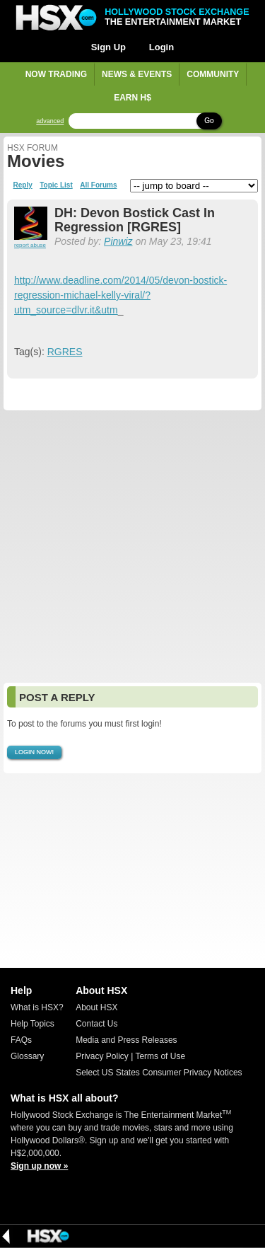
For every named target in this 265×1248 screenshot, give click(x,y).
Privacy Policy (102, 1056)
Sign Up (108, 47)
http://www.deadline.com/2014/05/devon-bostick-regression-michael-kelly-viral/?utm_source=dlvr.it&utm (120, 295)
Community (213, 74)
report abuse (30, 245)
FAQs (21, 1040)
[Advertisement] (132, 546)
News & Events (137, 74)
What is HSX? (37, 1007)
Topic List (56, 185)
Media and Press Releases (126, 1040)
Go (208, 121)
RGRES (65, 351)
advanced (50, 121)
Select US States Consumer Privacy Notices (159, 1072)
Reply (23, 185)
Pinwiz (118, 241)
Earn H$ (132, 98)
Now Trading (56, 74)
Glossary (27, 1056)
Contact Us (96, 1024)
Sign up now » (39, 1166)
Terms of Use (160, 1056)
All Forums (98, 185)
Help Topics (32, 1024)
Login (161, 47)
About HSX (96, 1007)
